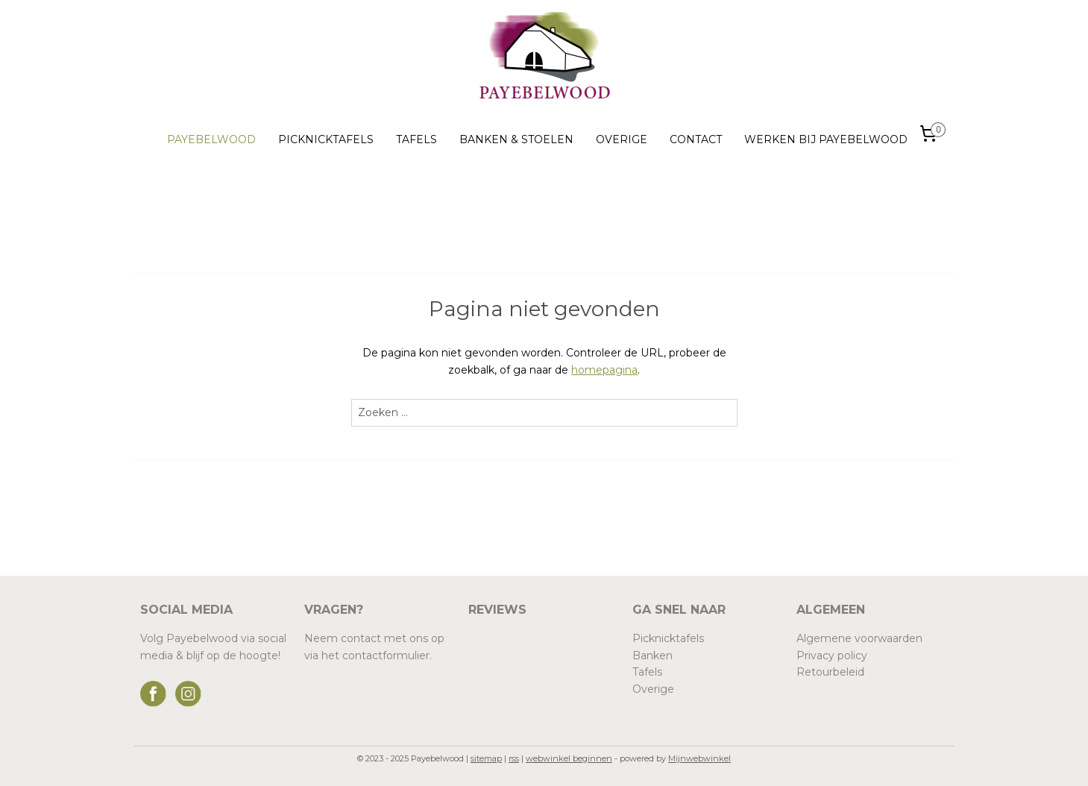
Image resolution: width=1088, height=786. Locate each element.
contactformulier (386, 655)
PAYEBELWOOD (211, 139)
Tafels (647, 672)
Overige (653, 689)
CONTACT (696, 139)
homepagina (604, 370)
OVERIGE (621, 139)
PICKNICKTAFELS (326, 139)
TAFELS (416, 139)
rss (514, 758)
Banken (652, 655)
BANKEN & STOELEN (516, 139)
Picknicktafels (668, 638)
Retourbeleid (830, 672)
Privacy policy (831, 655)
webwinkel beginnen (569, 758)
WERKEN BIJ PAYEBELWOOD (826, 139)
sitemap (486, 758)
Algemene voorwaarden (859, 638)
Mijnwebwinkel (699, 758)
